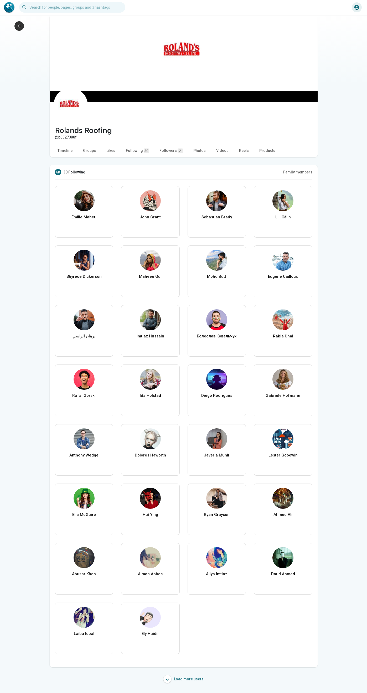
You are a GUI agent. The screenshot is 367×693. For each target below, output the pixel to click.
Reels (244, 150)
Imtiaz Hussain (150, 336)
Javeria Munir (217, 455)
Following (137, 150)
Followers (171, 150)
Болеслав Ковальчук (216, 336)
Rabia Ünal (283, 336)
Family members (297, 172)
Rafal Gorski (84, 395)
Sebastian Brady (216, 217)
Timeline (65, 150)
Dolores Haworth (150, 455)
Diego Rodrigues (216, 395)
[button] (72, 7)
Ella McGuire (84, 514)
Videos (222, 150)
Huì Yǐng (150, 514)
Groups (89, 150)
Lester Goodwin (283, 455)
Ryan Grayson (217, 514)
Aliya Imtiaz (216, 574)
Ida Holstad (150, 395)
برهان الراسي (84, 336)
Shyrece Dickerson (84, 276)
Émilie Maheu (83, 217)
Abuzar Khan (84, 574)
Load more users (183, 679)
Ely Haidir (150, 633)
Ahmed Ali (282, 514)
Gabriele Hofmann (283, 395)
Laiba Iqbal (84, 633)
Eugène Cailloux (283, 276)
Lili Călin (283, 217)
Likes (110, 150)
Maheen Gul (150, 276)
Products (267, 150)
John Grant (150, 217)
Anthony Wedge (84, 455)
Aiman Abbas (150, 574)
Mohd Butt (216, 276)
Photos (199, 150)
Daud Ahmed (283, 574)
